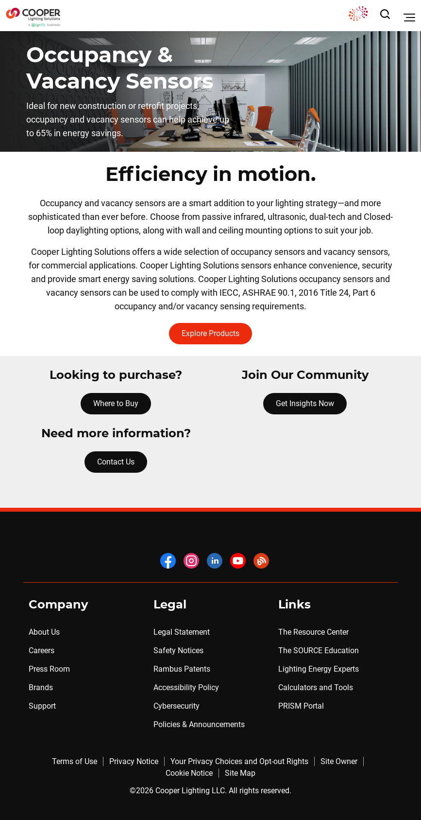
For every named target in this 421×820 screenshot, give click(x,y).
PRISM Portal (301, 706)
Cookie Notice (189, 773)
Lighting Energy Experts (318, 669)
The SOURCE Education (318, 650)
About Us (44, 632)
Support (42, 706)
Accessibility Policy (186, 687)
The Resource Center (313, 632)
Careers (41, 650)
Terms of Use (74, 761)
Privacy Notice (133, 761)
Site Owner (338, 761)
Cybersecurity (176, 706)
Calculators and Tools (315, 687)
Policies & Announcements (199, 724)
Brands (41, 687)
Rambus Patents (181, 669)
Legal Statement (181, 632)
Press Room (49, 669)
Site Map (240, 773)
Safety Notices (178, 650)
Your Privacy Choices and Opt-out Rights (239, 761)
